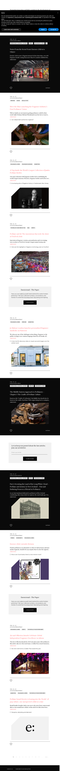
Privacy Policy (10, 768)
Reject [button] (43, 19)
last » (46, 747)
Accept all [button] (53, 19)
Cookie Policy (16, 768)
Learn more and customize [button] (11, 19)
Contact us (10, 758)
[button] (58, 2)
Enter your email (16, 442)
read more (48, 77)
